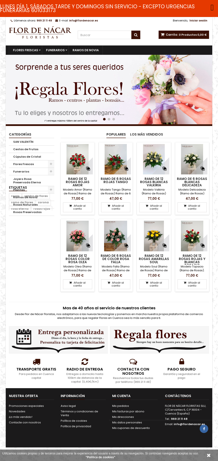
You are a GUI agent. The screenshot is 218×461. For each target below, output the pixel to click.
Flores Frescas (25, 50)
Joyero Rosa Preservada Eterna (27, 180)
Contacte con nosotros (25, 422)
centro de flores (36, 232)
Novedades (17, 411)
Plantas (19, 190)
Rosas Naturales (25, 205)
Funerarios (55, 50)
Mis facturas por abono (128, 411)
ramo (44, 251)
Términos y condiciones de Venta (79, 413)
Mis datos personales (127, 422)
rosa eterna (20, 244)
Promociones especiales (26, 406)
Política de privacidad (76, 426)
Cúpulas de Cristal (27, 157)
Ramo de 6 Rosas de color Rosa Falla (116, 259)
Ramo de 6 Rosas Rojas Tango (116, 180)
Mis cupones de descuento (131, 428)
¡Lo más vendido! (20, 417)
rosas (15, 232)
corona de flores (23, 251)
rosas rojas (41, 244)
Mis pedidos (120, 406)
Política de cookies (74, 421)
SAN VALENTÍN (23, 142)
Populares (116, 134)
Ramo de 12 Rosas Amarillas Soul (154, 259)
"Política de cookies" (100, 457)
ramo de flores (22, 238)
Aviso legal (68, 406)
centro (16, 257)
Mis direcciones (123, 417)
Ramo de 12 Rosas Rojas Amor (77, 182)
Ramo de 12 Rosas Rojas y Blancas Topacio (192, 260)
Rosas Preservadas (27, 212)
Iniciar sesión (198, 20)
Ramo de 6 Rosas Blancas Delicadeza (192, 182)
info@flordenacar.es (189, 424)
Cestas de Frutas (25, 149)
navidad (32, 257)
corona (43, 238)
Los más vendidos (146, 134)
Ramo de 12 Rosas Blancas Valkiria (154, 182)
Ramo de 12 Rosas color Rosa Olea (78, 259)
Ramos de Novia (86, 50)
